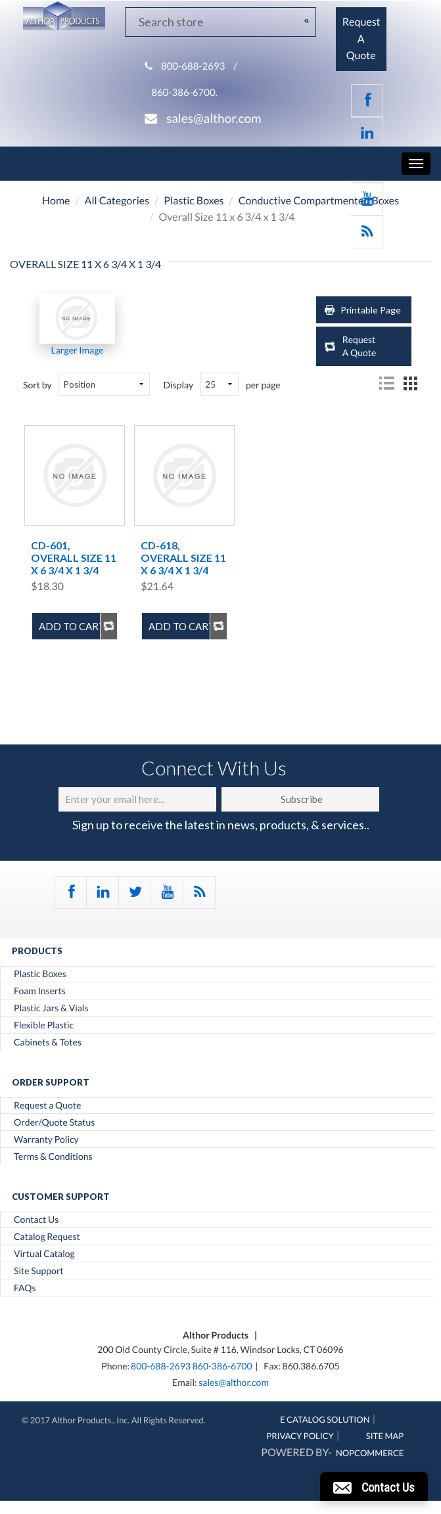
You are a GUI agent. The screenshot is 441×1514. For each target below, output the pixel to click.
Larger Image (77, 350)
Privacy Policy (300, 1436)
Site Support (39, 1271)
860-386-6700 (222, 1365)
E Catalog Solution (325, 1419)
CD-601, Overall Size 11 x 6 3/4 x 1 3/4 (73, 557)
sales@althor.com (214, 118)
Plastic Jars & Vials (51, 1008)
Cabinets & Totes (47, 1042)
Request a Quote (47, 1105)
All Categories (117, 201)
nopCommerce (370, 1453)
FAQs (24, 1288)
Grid (410, 383)
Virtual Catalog (44, 1254)
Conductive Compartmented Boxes (319, 201)
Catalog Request (47, 1236)
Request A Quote (359, 346)
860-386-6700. (184, 93)
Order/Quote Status (54, 1122)
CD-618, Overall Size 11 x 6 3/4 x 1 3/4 (183, 557)
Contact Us (36, 1219)
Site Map (385, 1436)
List (386, 383)
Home (56, 201)
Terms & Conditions (53, 1156)
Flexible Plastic (44, 1025)
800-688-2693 (193, 66)
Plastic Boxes (193, 201)
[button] (374, 1486)
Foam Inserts (40, 991)
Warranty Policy (46, 1139)
